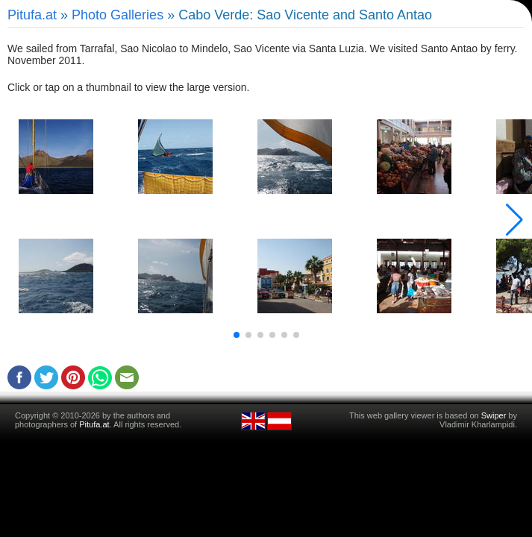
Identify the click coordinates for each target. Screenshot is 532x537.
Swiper (494, 415)
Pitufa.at (32, 14)
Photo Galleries (117, 14)
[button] (237, 335)
